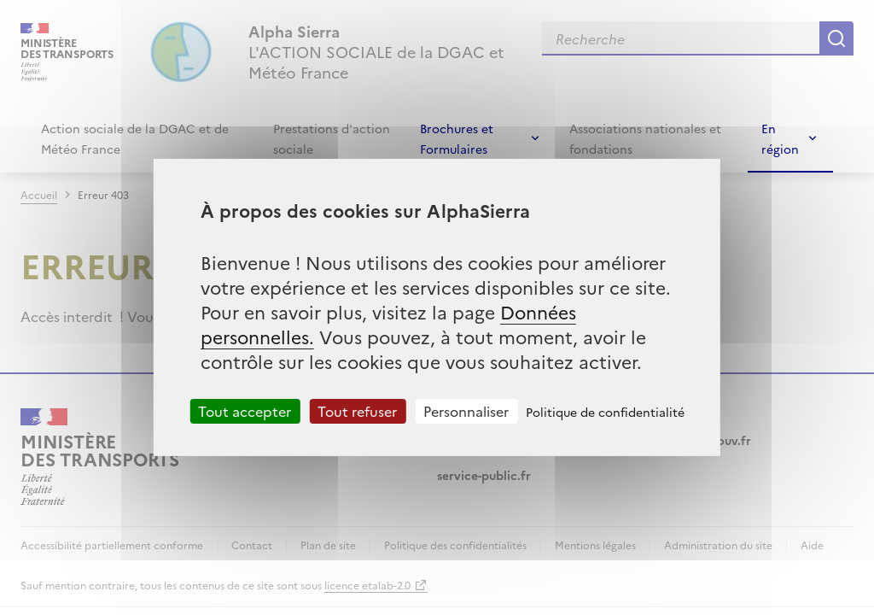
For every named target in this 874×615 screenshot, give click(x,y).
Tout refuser (357, 410)
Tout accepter (244, 410)
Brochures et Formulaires (456, 138)
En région (780, 138)
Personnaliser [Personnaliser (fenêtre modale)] (466, 410)
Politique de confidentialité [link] (605, 411)
